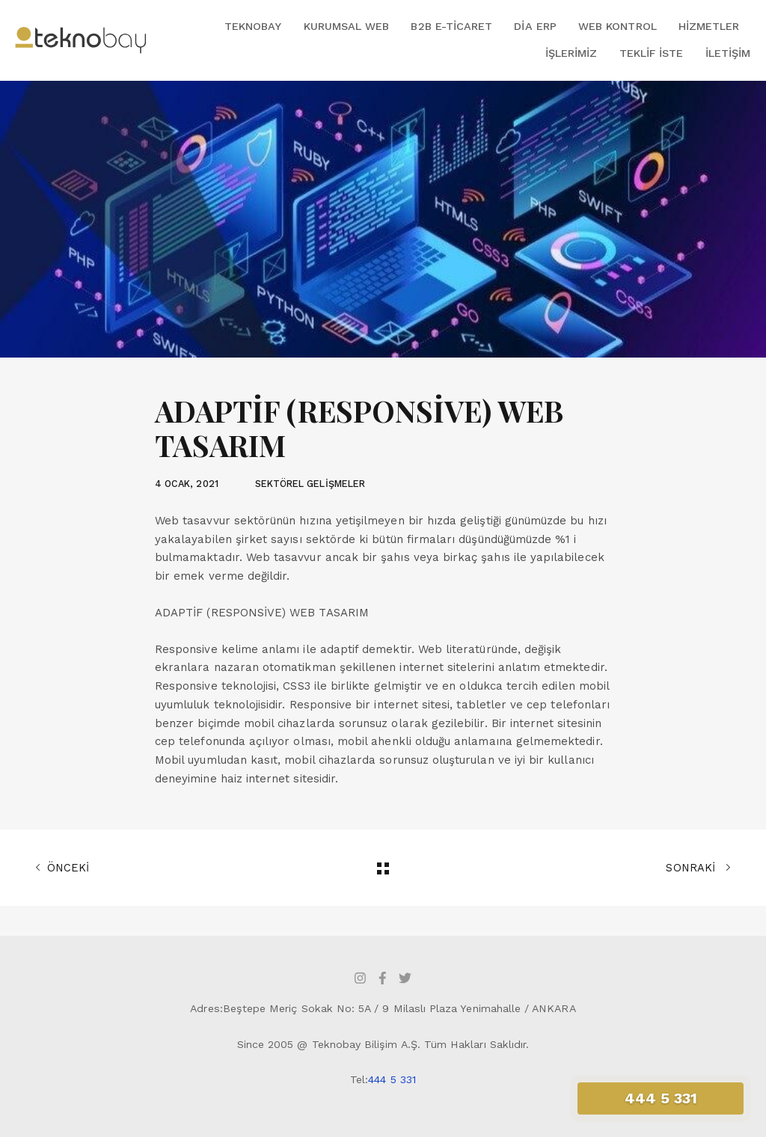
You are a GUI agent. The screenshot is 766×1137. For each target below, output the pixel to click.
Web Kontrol (617, 26)
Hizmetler (709, 26)
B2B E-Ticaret (451, 26)
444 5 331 (392, 1079)
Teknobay (252, 26)
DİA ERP (535, 26)
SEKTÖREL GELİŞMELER (310, 483)
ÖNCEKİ (62, 868)
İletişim (727, 53)
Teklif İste (651, 53)
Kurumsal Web (347, 26)
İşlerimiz (571, 53)
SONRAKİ (698, 868)
